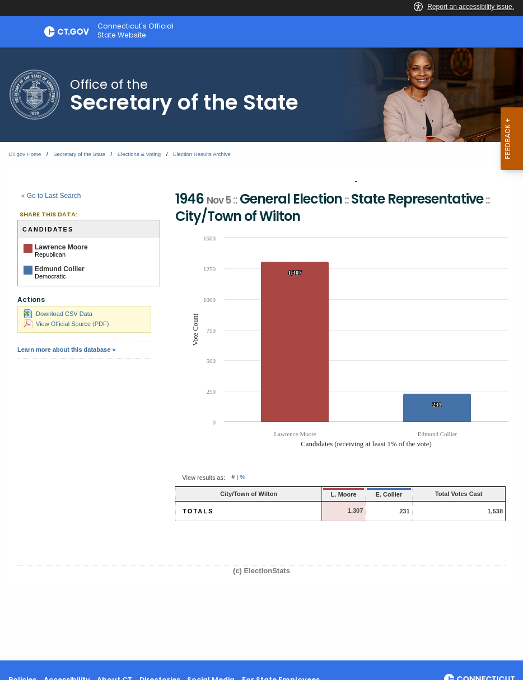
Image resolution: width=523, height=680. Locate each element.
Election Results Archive (202, 154)
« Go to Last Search (51, 196)
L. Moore (344, 494)
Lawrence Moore (61, 247)
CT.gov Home (24, 154)
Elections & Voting (139, 154)
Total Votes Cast (459, 493)
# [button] (233, 477)
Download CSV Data (58, 313)
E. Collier (389, 494)
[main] (261, 354)
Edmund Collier (60, 269)
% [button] (242, 477)
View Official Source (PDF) (66, 323)
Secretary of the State (79, 154)
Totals (198, 511)
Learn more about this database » (66, 349)
